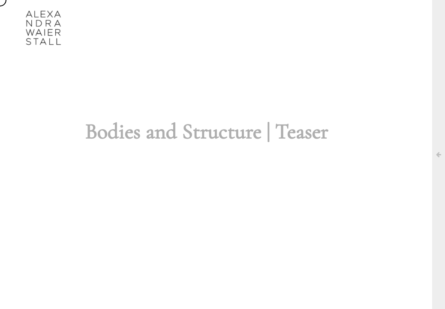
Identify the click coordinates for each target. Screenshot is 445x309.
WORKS (191, 15)
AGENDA (233, 15)
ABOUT (152, 15)
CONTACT (350, 15)
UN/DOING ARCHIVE (291, 15)
